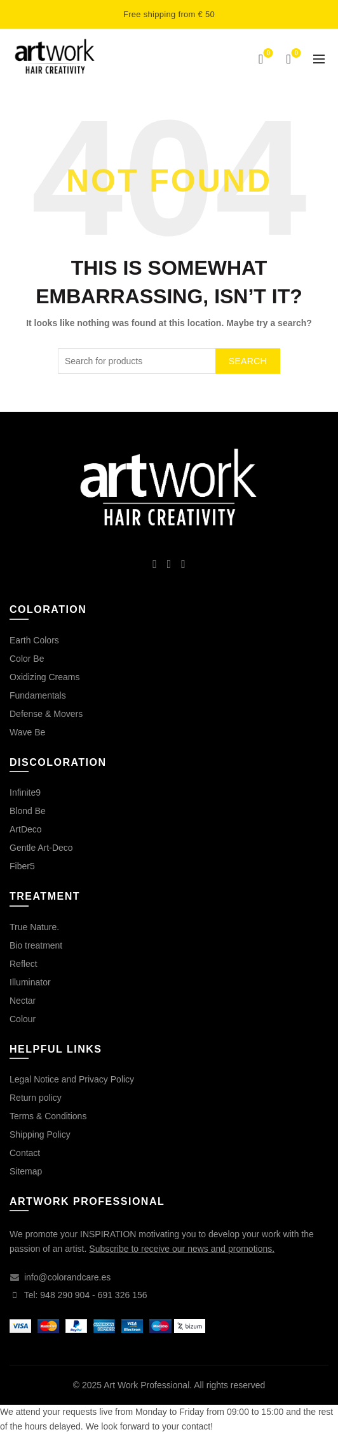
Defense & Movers (46, 714)
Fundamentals (38, 695)
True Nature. (34, 927)
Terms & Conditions (48, 1116)
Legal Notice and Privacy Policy (72, 1079)
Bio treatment (36, 945)
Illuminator (30, 982)
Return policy (36, 1098)
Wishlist (267, 53)
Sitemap (26, 1171)
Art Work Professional (146, 1385)
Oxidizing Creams (44, 677)
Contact (25, 1153)
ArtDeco (26, 829)
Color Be (27, 659)
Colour (23, 1019)
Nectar (23, 1001)
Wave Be (27, 732)
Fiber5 (22, 866)
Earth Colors (34, 640)
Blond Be (28, 811)
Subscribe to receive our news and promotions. (181, 1249)
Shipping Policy (40, 1134)
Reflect (23, 964)
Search (248, 361)
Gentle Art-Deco (41, 848)
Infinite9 (25, 792)
